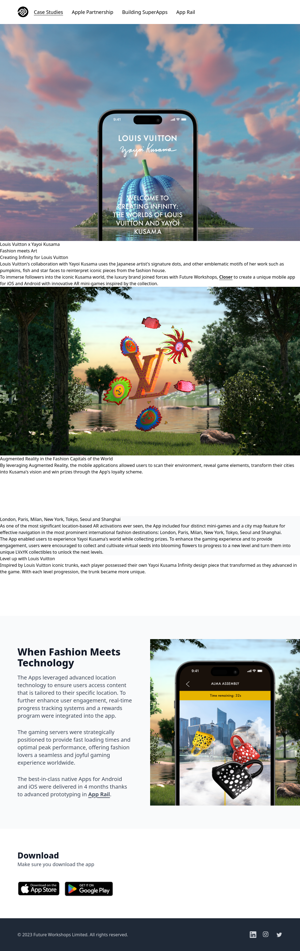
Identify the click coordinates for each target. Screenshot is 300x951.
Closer (226, 277)
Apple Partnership (92, 12)
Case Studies (48, 12)
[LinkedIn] (253, 934)
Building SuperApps (145, 12)
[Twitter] (279, 934)
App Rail (185, 12)
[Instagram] (266, 934)
